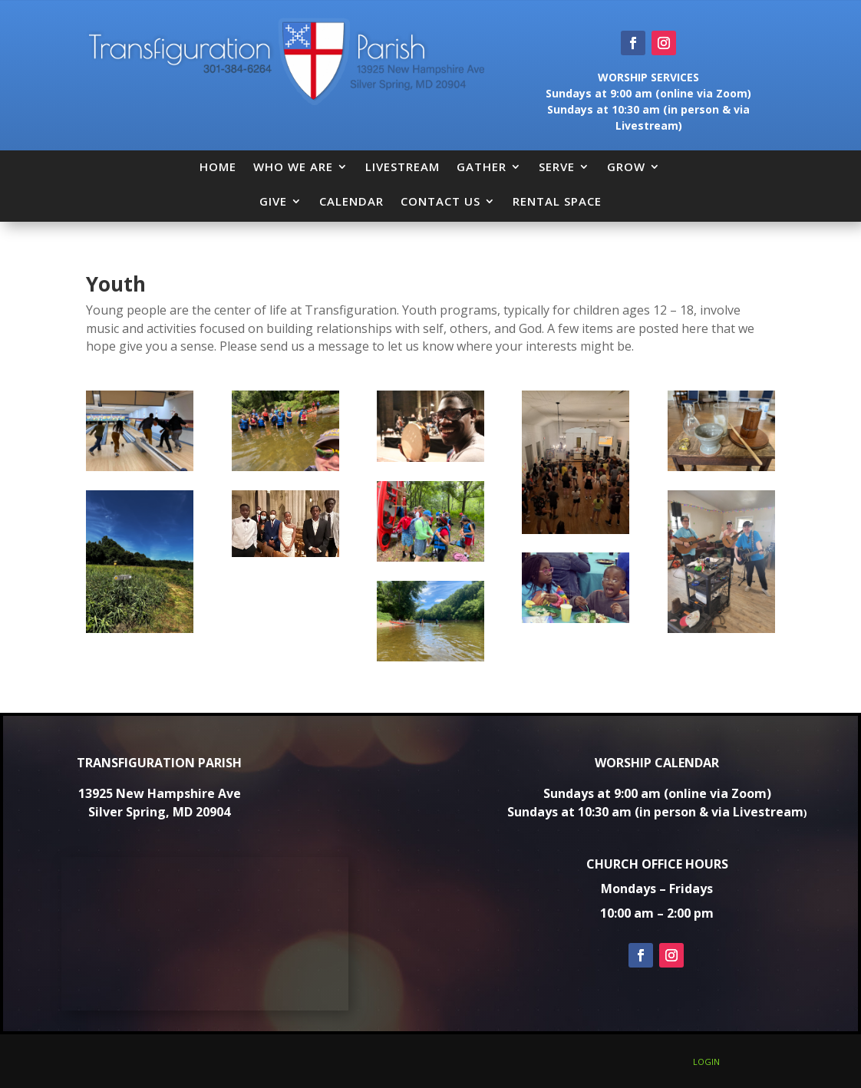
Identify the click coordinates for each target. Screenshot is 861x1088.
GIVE (273, 201)
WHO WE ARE (293, 166)
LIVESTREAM (402, 166)
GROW (626, 166)
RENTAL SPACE (557, 201)
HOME (218, 166)
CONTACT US (440, 201)
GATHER (481, 166)
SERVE (557, 166)
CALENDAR (351, 201)
